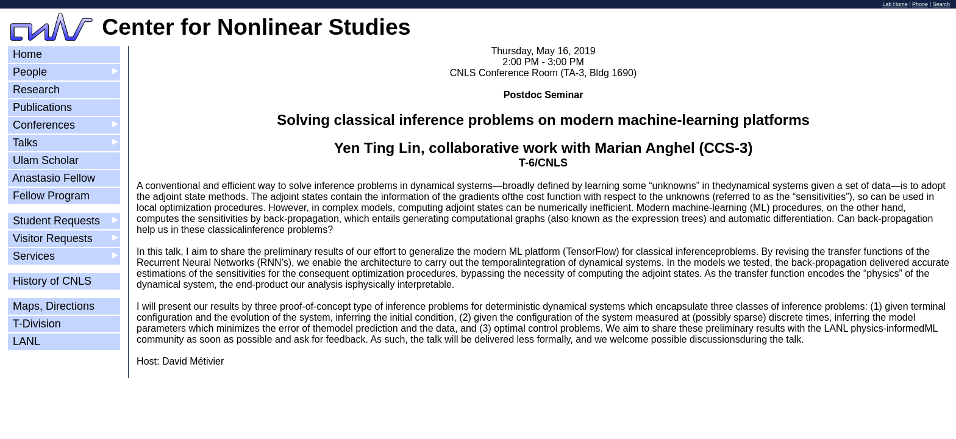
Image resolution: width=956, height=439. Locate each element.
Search (941, 4)
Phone (920, 4)
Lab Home (895, 4)
